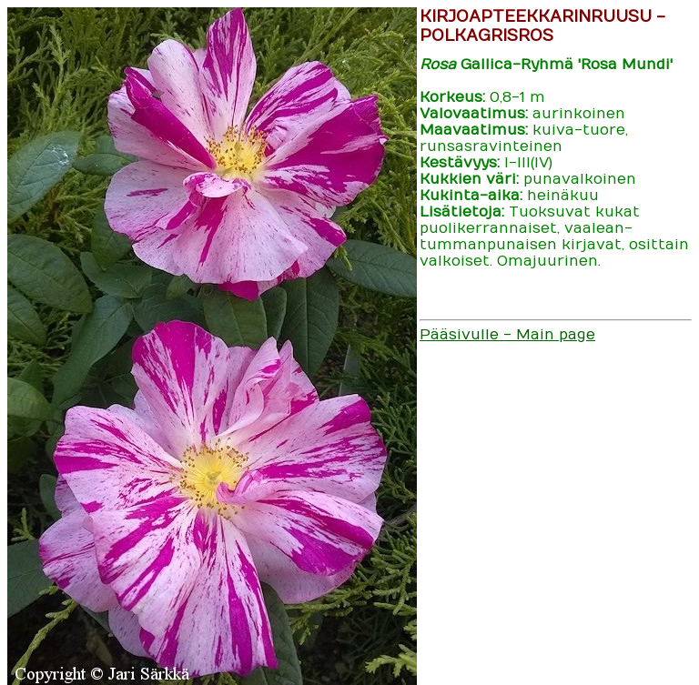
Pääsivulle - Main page (507, 335)
